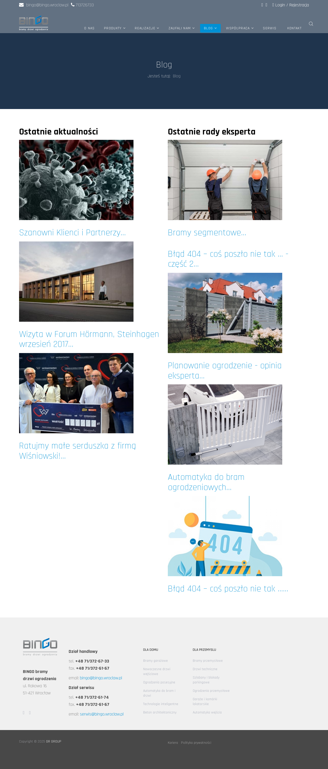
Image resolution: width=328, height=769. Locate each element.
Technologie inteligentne (160, 704)
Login (279, 5)
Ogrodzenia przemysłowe (211, 691)
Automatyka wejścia (207, 712)
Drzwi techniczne (205, 669)
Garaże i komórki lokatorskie (205, 701)
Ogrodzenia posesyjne (159, 682)
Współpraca (238, 28)
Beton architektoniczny (159, 712)
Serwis (269, 28)
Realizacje (145, 28)
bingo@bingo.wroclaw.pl (43, 5)
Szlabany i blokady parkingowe (206, 680)
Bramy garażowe (155, 660)
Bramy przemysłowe (208, 660)
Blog (208, 28)
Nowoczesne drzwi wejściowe (156, 671)
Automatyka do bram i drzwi (159, 693)
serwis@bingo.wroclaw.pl (102, 714)
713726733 (85, 5)
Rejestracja (299, 5)
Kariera (173, 742)
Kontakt (294, 28)
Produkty (113, 28)
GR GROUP (53, 741)
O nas (89, 28)
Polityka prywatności (196, 742)
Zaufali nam (180, 28)
